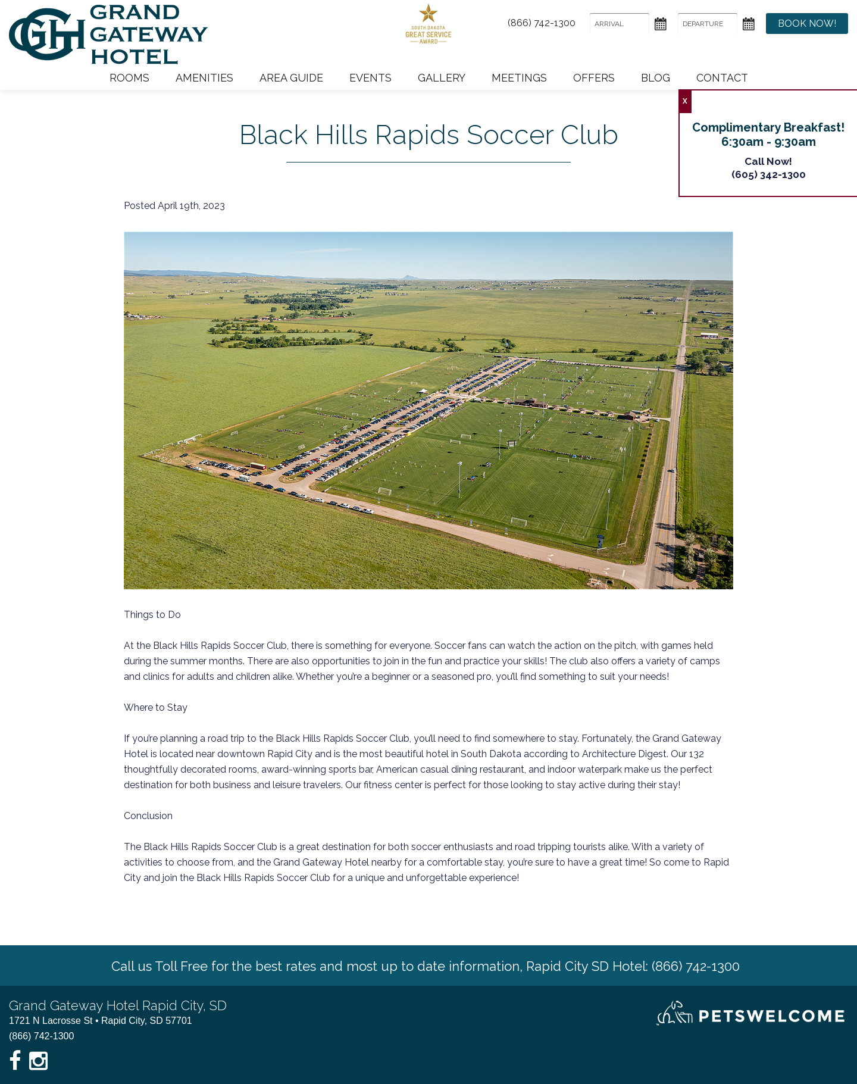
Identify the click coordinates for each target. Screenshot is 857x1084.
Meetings (519, 77)
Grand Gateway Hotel (108, 34)
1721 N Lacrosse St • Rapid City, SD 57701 (100, 1021)
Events (370, 77)
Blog (655, 77)
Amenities (204, 77)
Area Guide (291, 77)
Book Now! (807, 23)
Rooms (129, 77)
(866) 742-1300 (541, 23)
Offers (594, 77)
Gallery (441, 77)
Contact (722, 77)
